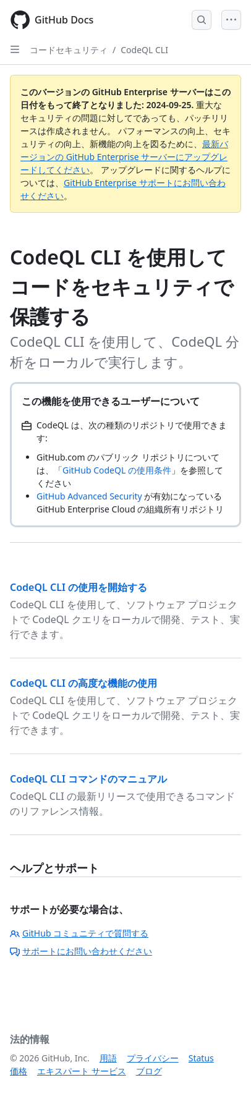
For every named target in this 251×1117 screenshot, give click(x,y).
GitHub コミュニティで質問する (79, 933)
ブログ (149, 1071)
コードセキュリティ (69, 50)
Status (201, 1058)
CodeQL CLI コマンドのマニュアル (88, 779)
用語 (108, 1058)
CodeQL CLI (144, 50)
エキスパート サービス (81, 1071)
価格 (18, 1071)
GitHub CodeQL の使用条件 (116, 470)
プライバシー (153, 1058)
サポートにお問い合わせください (81, 951)
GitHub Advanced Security (89, 496)
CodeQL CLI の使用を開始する (78, 587)
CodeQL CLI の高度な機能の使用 (83, 683)
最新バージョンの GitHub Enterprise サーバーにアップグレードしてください (124, 157)
